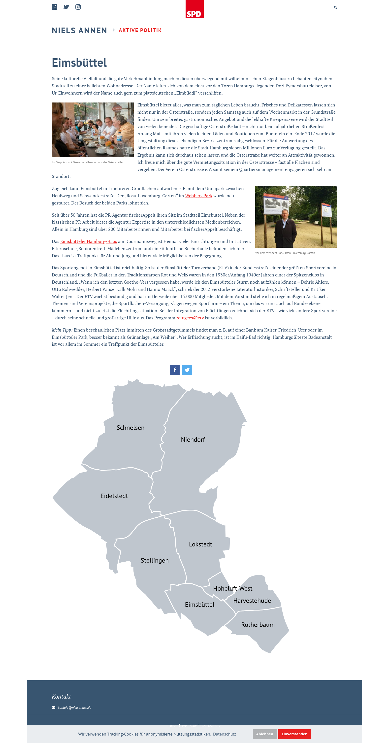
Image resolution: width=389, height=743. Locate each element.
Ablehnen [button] (264, 734)
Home (194, 9)
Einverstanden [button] (295, 734)
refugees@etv (190, 318)
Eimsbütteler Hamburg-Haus (88, 241)
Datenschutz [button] (224, 734)
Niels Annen (80, 30)
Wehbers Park (198, 196)
